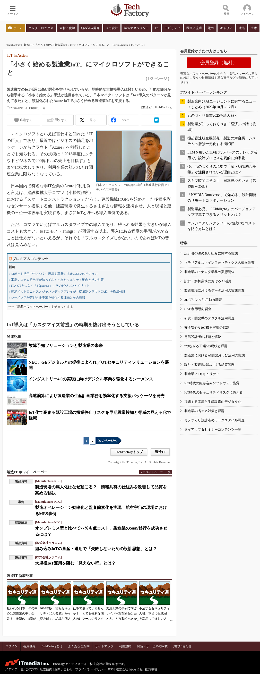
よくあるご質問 (79, 646)
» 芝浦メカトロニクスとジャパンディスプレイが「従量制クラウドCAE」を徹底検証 (67, 291)
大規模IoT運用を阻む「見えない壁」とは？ (75, 563)
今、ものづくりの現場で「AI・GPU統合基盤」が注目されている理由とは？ (221, 169)
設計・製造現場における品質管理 (209, 364)
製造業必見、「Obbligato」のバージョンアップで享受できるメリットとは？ (221, 212)
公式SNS (32, 669)
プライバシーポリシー (90, 669)
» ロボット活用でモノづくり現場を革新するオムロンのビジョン (53, 274)
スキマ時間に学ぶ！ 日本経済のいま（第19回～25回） (221, 183)
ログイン (11, 646)
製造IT (28, 44)
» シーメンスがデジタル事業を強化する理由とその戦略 (47, 297)
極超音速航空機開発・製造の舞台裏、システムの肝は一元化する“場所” (221, 141)
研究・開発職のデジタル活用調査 (209, 318)
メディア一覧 (14, 669)
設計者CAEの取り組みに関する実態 (211, 253)
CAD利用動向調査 (197, 309)
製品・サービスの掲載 (152, 646)
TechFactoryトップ (129, 452)
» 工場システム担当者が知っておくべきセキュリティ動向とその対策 (56, 279)
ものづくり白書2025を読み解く (212, 115)
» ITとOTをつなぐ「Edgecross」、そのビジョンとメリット (49, 285)
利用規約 (125, 646)
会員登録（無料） (218, 62)
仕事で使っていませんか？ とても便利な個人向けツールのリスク (88, 613)
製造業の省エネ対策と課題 (204, 411)
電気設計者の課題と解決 (202, 337)
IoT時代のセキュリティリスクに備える (213, 392)
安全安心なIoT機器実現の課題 (206, 327)
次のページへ (107, 440)
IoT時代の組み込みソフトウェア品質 (211, 383)
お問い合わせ (182, 646)
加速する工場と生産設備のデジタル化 (212, 402)
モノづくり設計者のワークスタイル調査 (214, 420)
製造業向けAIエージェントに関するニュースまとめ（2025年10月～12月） (221, 104)
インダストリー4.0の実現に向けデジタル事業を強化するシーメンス (91, 379)
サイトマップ (104, 646)
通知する (61, 120)
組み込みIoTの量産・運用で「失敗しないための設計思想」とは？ (96, 549)
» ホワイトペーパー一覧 (156, 472)
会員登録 (29, 646)
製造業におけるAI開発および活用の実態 (214, 355)
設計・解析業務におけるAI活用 (207, 281)
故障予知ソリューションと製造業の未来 (66, 345)
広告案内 (46, 669)
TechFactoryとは (52, 646)
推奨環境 (151, 669)
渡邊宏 (147, 107)
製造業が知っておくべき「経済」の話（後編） (221, 127)
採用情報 (136, 669)
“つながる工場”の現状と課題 (206, 346)
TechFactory (13, 44)
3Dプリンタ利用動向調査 (203, 300)
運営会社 (122, 669)
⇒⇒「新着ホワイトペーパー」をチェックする (40, 307)
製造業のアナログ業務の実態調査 (209, 272)
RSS (111, 669)
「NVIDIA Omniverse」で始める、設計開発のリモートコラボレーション (221, 197)
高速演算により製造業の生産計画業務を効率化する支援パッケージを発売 (96, 396)
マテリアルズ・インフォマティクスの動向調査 (219, 263)
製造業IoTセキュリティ (201, 374)
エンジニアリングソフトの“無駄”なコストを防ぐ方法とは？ (221, 226)
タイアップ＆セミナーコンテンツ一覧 (212, 429)
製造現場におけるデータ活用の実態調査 (214, 290)
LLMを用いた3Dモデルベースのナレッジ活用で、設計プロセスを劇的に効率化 (222, 155)
